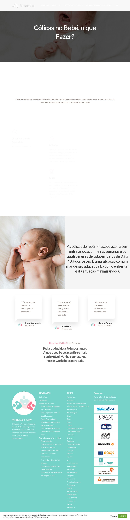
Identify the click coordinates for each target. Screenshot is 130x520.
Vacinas (69, 504)
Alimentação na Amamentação (78, 406)
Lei (68, 460)
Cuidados (70, 441)
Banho (69, 416)
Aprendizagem (72, 413)
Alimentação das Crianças (76, 403)
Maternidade (71, 466)
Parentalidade (72, 472)
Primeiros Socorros (74, 482)
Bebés (69, 419)
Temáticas (56, 5)
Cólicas (69, 425)
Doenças (70, 450)
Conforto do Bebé (73, 432)
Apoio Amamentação (48, 419)
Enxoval (70, 454)
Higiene (70, 457)
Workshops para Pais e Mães (98, 5)
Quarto (69, 488)
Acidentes (70, 400)
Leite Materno (72, 463)
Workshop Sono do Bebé (50, 450)
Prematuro (71, 479)
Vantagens (71, 507)
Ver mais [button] (113, 516)
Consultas (70, 435)
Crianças (70, 438)
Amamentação (46, 441)
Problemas (71, 485)
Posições (70, 476)
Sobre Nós (44, 5)
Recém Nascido (72, 491)
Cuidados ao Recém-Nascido (51, 472)
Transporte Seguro (48, 447)
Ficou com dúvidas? (58, 343)
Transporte (71, 501)
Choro (69, 422)
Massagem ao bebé (48, 476)
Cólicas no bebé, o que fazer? (52, 444)
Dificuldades (71, 447)
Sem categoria (72, 494)
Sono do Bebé (72, 498)
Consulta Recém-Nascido (50, 428)
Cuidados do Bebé (73, 444)
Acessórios (71, 397)
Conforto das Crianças (75, 428)
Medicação (71, 469)
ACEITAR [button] (123, 516)
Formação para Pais (73, 5)
